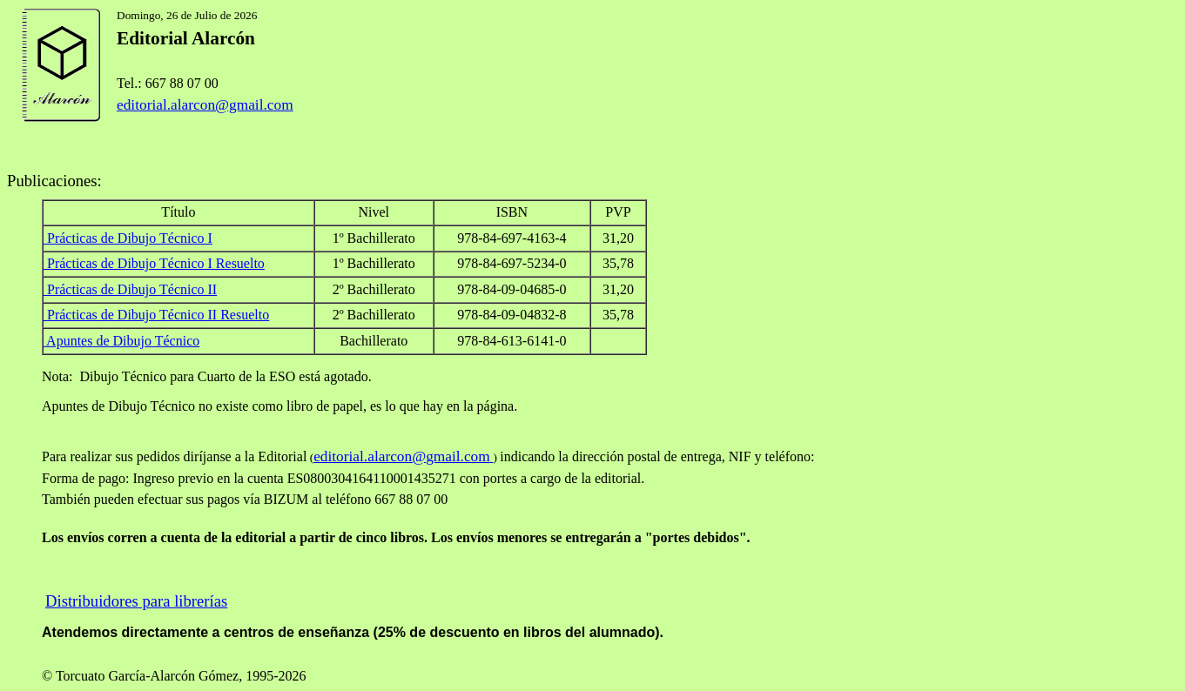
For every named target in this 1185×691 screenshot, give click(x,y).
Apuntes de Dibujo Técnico (121, 340)
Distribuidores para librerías (136, 601)
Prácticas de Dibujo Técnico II (130, 289)
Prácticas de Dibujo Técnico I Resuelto (156, 263)
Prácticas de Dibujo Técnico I (129, 238)
